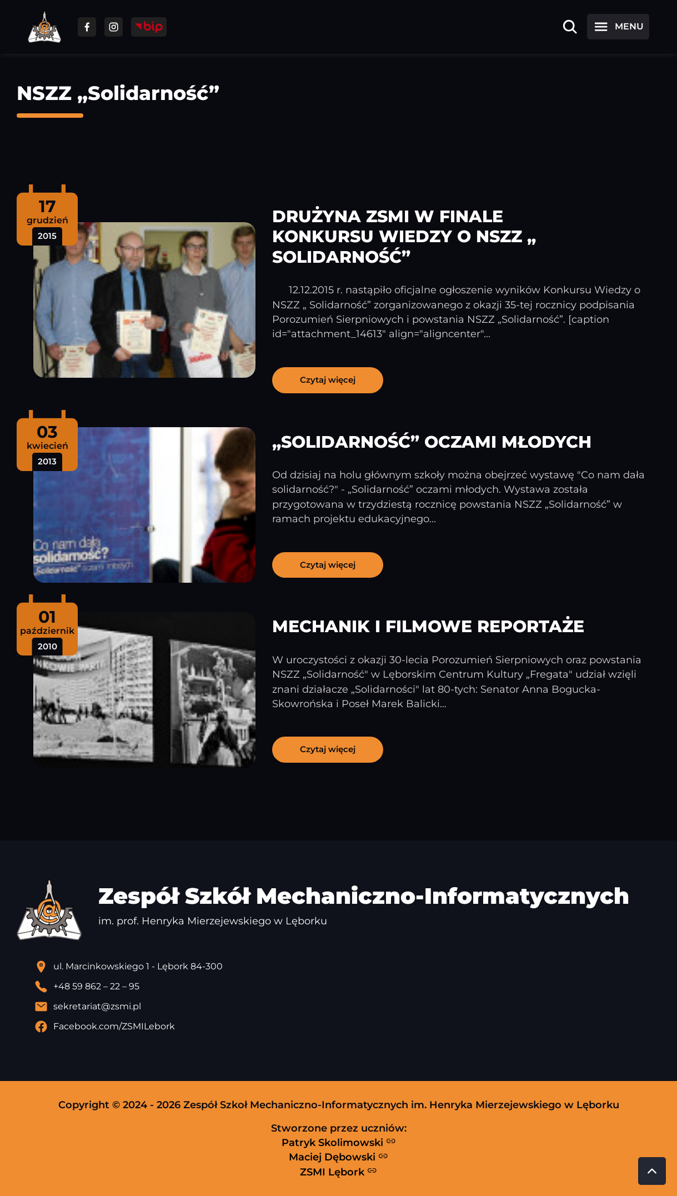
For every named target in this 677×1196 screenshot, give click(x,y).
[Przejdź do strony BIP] (149, 27)
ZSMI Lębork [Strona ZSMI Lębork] (338, 1171)
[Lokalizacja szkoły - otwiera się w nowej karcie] (347, 966)
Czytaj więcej (327, 379)
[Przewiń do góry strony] (652, 1171)
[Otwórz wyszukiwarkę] (570, 26)
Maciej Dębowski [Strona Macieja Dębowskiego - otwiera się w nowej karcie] (338, 1157)
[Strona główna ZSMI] (44, 27)
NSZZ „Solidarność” (118, 93)
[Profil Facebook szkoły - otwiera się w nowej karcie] (347, 1026)
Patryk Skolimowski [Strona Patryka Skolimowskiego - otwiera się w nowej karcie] (339, 1142)
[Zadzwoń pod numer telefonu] (347, 986)
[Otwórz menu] (618, 26)
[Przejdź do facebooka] (87, 27)
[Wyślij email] (347, 1006)
